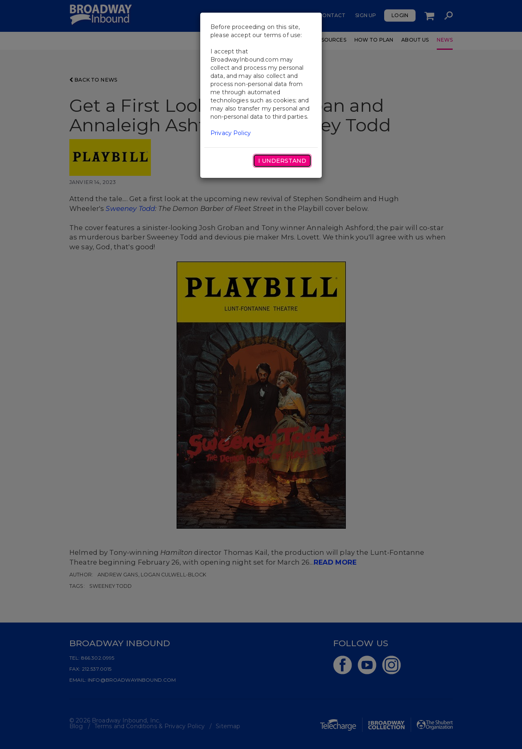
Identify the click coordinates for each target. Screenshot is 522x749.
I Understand (282, 160)
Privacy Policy (230, 133)
